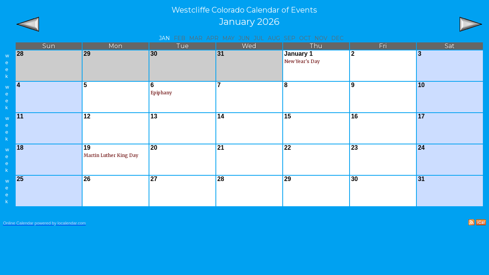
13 (154, 116)
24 (421, 147)
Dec (337, 38)
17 (421, 116)
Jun (244, 38)
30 (154, 53)
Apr (212, 38)
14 (220, 116)
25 (20, 179)
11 (20, 116)
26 (87, 179)
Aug (274, 38)
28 (20, 53)
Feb (179, 38)
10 (421, 85)
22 (287, 147)
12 (87, 116)
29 (87, 53)
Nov (320, 38)
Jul (259, 38)
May (228, 38)
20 (154, 147)
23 (354, 147)
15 (287, 116)
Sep (289, 38)
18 (20, 147)
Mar (195, 38)
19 (87, 147)
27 (154, 179)
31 (220, 53)
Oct (305, 38)
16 (354, 116)
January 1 (298, 53)
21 (220, 147)
